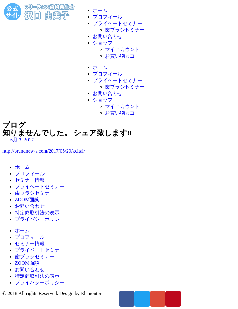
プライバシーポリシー (39, 219)
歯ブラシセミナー (125, 30)
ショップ (102, 43)
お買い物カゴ (120, 56)
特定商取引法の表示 (37, 212)
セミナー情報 (30, 180)
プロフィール (107, 17)
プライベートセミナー (117, 23)
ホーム (100, 10)
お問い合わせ (107, 36)
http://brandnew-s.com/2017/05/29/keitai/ (43, 151)
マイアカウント (122, 49)
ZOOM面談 (27, 199)
